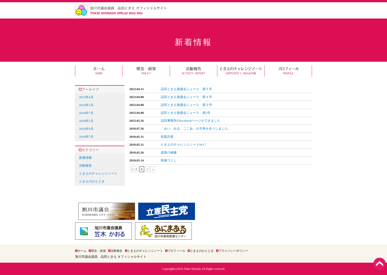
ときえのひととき (92, 181)
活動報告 (193, 71)
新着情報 (85, 157)
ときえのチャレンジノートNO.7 (183, 144)
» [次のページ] (153, 169)
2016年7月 (86, 136)
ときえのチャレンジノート (241, 71)
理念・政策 (146, 71)
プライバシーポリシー (232, 251)
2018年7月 (86, 113)
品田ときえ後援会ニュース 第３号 (186, 105)
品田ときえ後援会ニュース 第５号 (186, 89)
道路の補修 (169, 152)
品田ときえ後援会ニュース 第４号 (186, 97)
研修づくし (169, 160)
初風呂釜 (167, 136)
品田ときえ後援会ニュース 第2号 (186, 113)
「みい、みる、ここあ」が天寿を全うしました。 (196, 128)
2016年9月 (86, 129)
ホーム (98, 71)
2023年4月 (86, 97)
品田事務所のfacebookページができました (191, 120)
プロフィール (288, 71)
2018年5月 (86, 121)
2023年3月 (86, 105)
